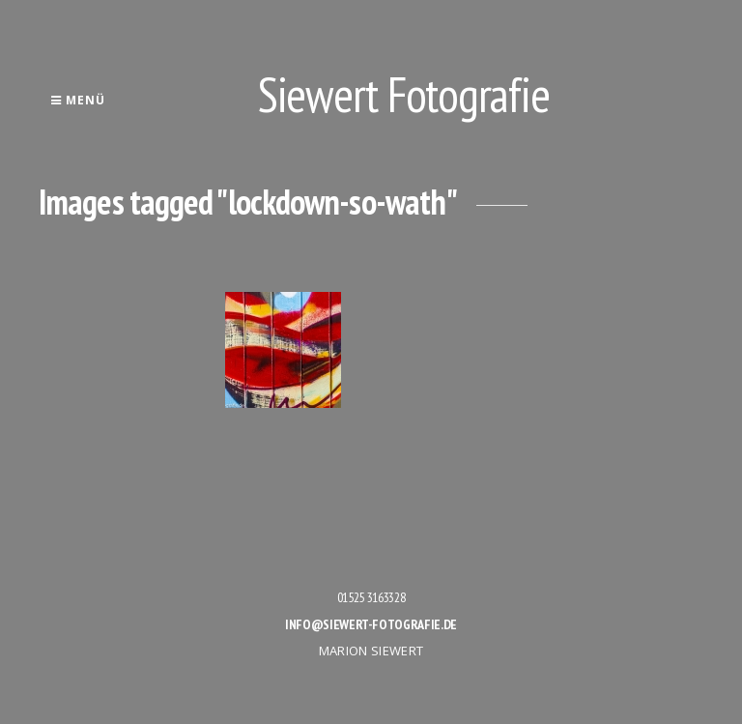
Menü (77, 100)
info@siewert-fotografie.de (371, 624)
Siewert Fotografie (404, 94)
